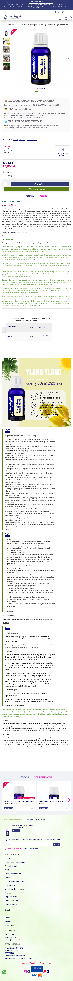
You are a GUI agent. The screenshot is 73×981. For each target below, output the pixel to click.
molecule (34, 4)
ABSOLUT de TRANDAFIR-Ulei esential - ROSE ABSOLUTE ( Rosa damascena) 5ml (19, 801)
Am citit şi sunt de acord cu (22, 849)
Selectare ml (7, 172)
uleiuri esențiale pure (37, 3)
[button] (69, 59)
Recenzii (43, 196)
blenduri (49, 3)
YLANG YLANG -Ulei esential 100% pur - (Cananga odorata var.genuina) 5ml (54, 801)
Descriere (30, 196)
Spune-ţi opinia (32, 140)
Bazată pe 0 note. (19, 140)
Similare (25, 770)
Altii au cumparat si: (43, 770)
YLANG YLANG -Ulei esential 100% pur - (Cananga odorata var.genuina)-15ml (23, 826)
